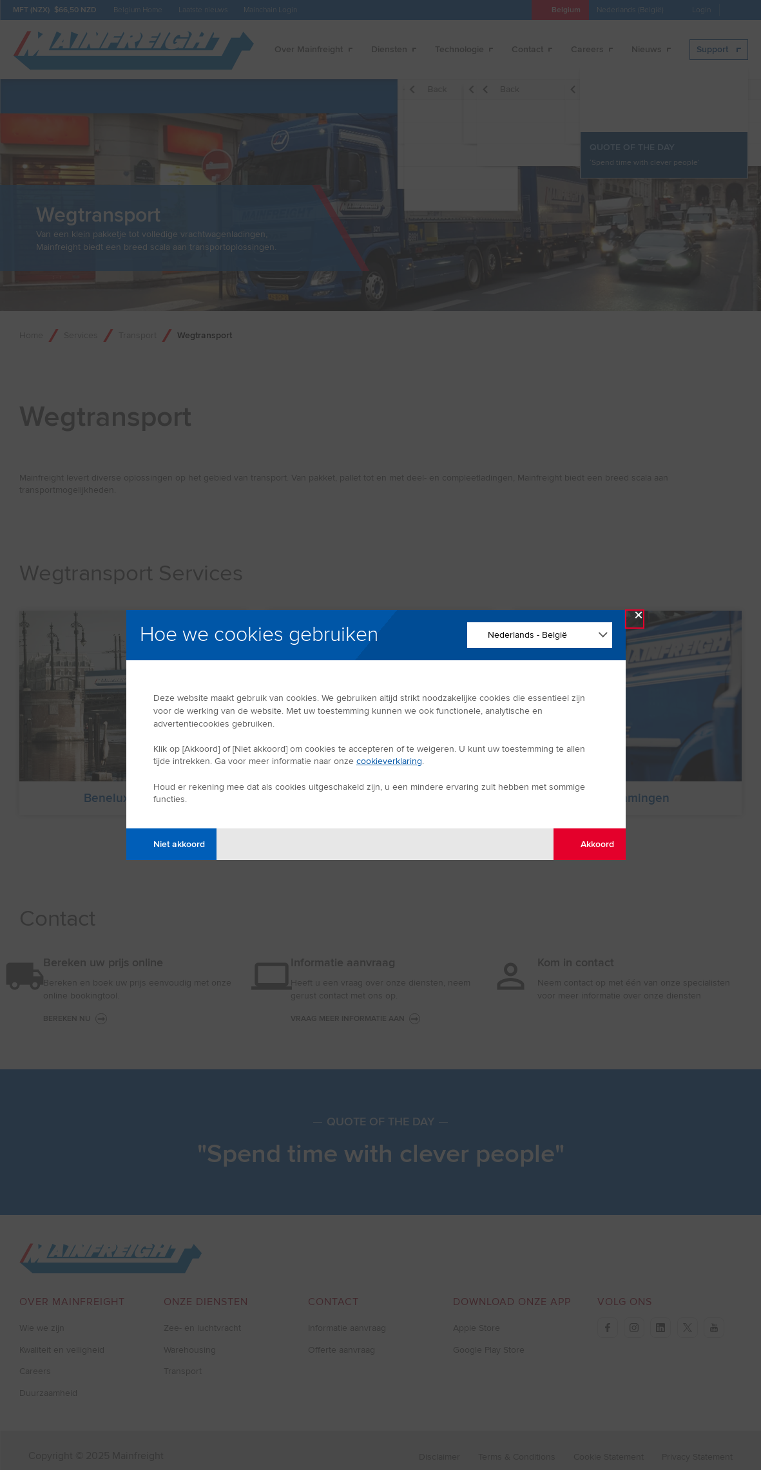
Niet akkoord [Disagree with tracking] (172, 844)
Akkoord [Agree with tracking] (590, 844)
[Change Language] (539, 635)
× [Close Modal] (638, 618)
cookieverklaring (389, 761)
